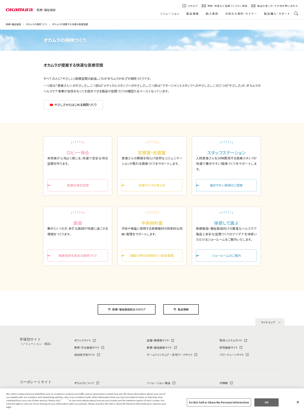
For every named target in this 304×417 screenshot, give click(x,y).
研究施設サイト (228, 347)
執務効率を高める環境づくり (78, 255)
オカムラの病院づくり (36, 24)
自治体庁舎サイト (84, 355)
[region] (152, 402)
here (65, 400)
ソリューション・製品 (158, 383)
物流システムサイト (230, 340)
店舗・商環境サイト (158, 340)
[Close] (298, 402)
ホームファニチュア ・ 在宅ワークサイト (169, 355)
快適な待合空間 (78, 185)
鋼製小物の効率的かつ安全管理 (152, 255)
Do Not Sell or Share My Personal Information (219, 402)
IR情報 (223, 383)
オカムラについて (84, 383)
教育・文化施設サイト (86, 347)
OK (267, 402)
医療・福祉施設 (46, 9)
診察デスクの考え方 (152, 185)
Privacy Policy (15, 410)
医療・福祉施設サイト (159, 347)
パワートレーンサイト (231, 355)
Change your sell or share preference (28, 413)
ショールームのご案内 (226, 255)
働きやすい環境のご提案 (226, 185)
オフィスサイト (82, 340)
